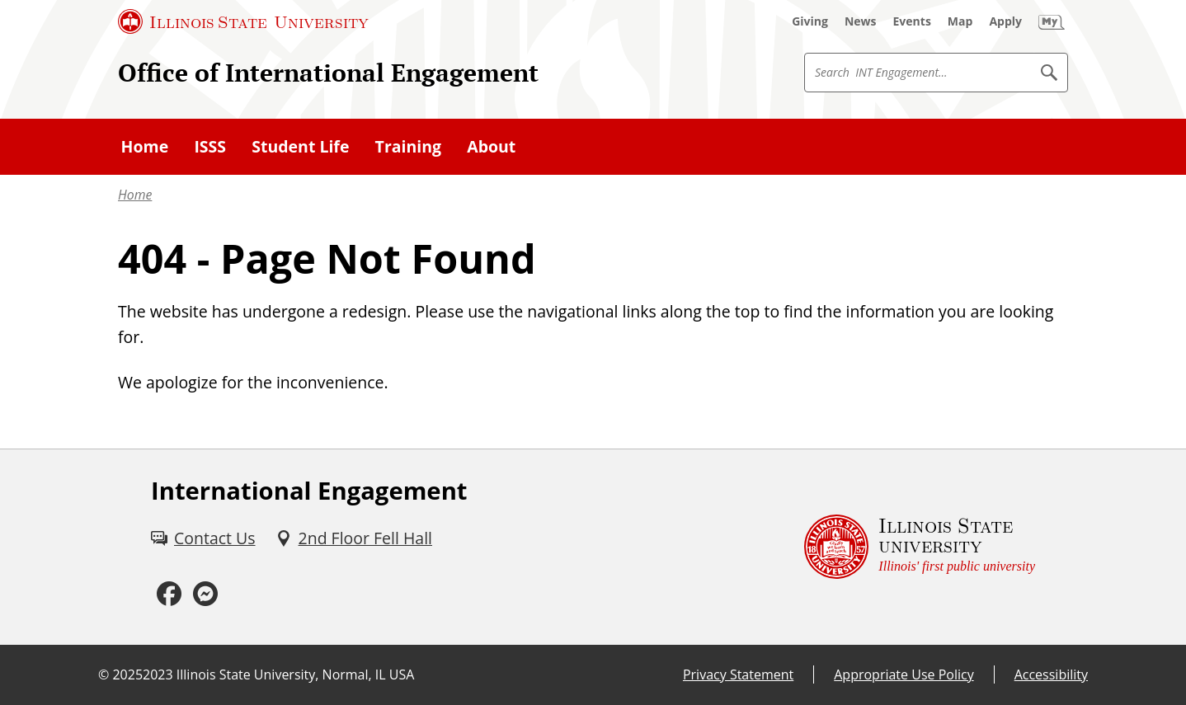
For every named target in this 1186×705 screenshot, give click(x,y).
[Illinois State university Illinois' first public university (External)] (919, 547)
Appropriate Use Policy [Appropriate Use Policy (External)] (903, 674)
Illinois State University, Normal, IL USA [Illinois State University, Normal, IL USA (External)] (295, 674)
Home (135, 195)
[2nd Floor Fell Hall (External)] (353, 538)
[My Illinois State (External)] (1051, 21)
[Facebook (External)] (169, 594)
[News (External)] (860, 21)
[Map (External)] (960, 21)
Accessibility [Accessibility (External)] (1051, 674)
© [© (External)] (103, 674)
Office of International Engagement (328, 72)
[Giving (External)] (809, 21)
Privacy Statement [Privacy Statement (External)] (738, 674)
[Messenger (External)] (205, 594)
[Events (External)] (912, 21)
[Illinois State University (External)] (243, 21)
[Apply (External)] (1005, 21)
